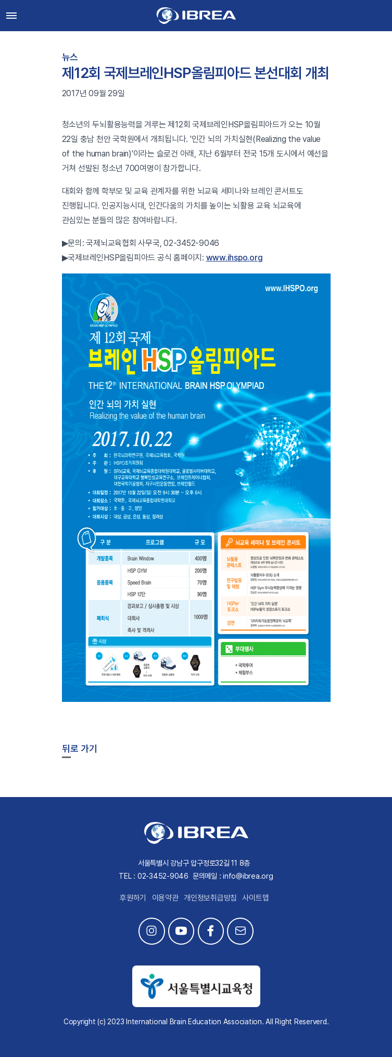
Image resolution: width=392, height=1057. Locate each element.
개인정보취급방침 (210, 898)
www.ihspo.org (234, 258)
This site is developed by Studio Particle (196, 1034)
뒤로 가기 (79, 748)
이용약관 (165, 898)
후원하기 (133, 898)
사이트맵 (255, 898)
